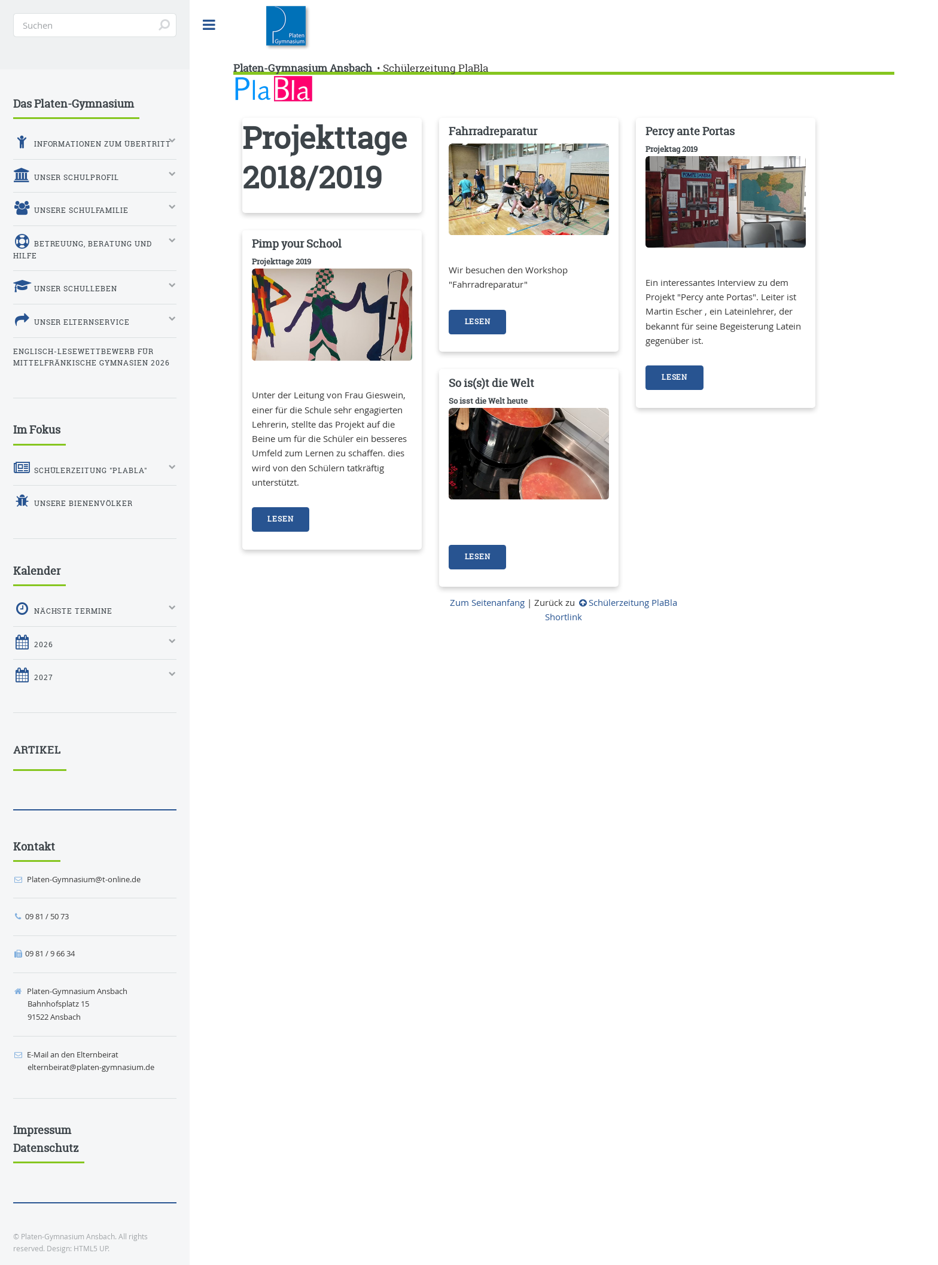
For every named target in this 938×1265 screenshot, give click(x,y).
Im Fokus (36, 429)
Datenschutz (46, 1148)
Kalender (36, 570)
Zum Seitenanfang (487, 602)
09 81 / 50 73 (47, 916)
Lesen (478, 322)
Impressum (42, 1130)
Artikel (37, 750)
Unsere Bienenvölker (73, 501)
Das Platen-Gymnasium (73, 103)
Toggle (209, 25)
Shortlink (563, 617)
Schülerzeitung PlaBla (435, 68)
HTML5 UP (91, 1248)
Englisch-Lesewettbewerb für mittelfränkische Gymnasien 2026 (91, 357)
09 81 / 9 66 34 (50, 953)
